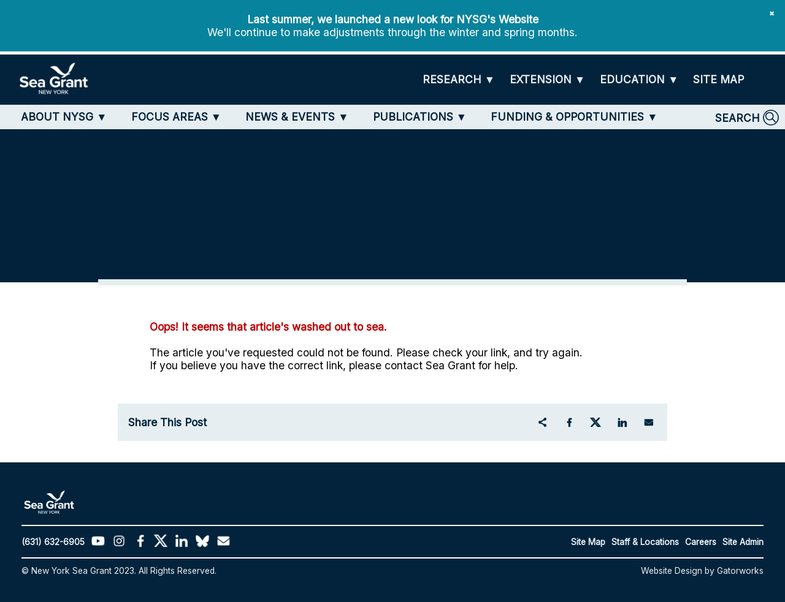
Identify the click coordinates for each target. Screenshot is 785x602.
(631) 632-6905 (53, 542)
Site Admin (743, 542)
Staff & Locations (645, 542)
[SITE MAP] (718, 79)
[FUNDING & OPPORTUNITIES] (574, 117)
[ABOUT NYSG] (64, 117)
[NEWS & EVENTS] (296, 117)
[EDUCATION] (639, 80)
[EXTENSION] (547, 80)
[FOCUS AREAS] (176, 117)
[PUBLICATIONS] (420, 117)
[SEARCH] (747, 118)
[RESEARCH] (458, 80)
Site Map (588, 542)
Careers (700, 542)
